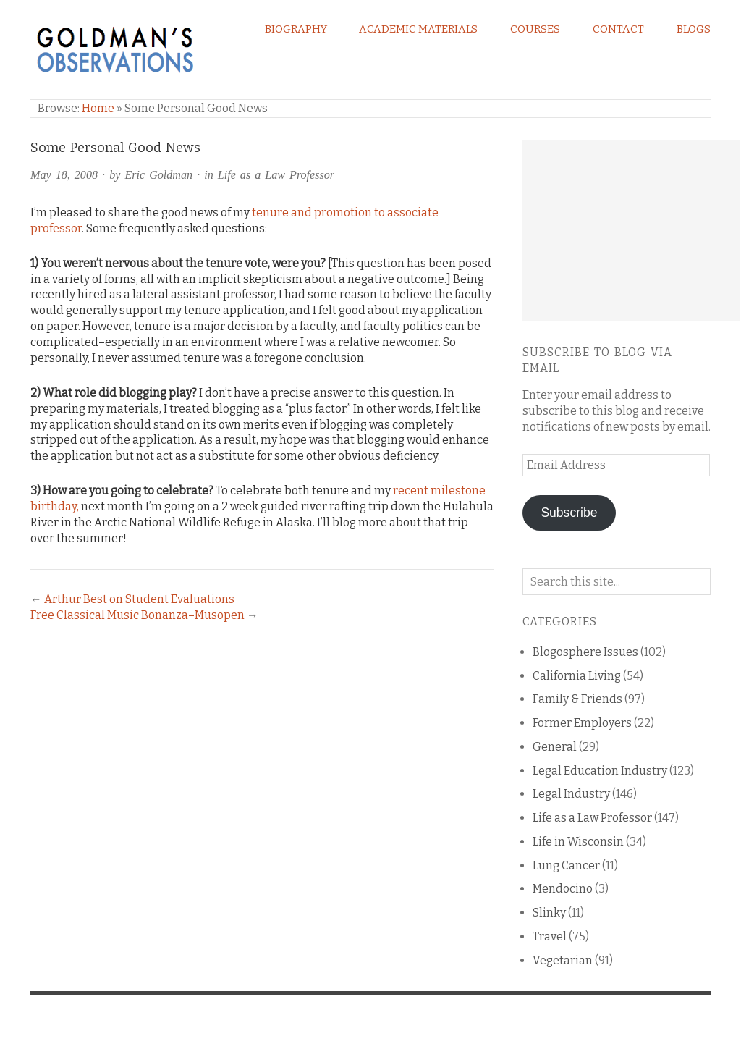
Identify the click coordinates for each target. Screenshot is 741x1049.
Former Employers (582, 723)
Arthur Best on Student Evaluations (139, 599)
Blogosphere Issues (585, 652)
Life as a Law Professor (276, 175)
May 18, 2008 (64, 175)
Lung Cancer (566, 865)
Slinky (549, 912)
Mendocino (563, 889)
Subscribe (569, 512)
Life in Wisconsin (578, 841)
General (555, 747)
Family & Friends (577, 699)
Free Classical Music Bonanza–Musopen (137, 615)
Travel (550, 936)
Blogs (694, 28)
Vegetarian (563, 960)
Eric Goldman (158, 175)
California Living (577, 676)
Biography (296, 28)
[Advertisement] (631, 230)
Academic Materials (418, 28)
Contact (618, 28)
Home (98, 108)
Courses (535, 28)
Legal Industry (571, 794)
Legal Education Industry (600, 771)
